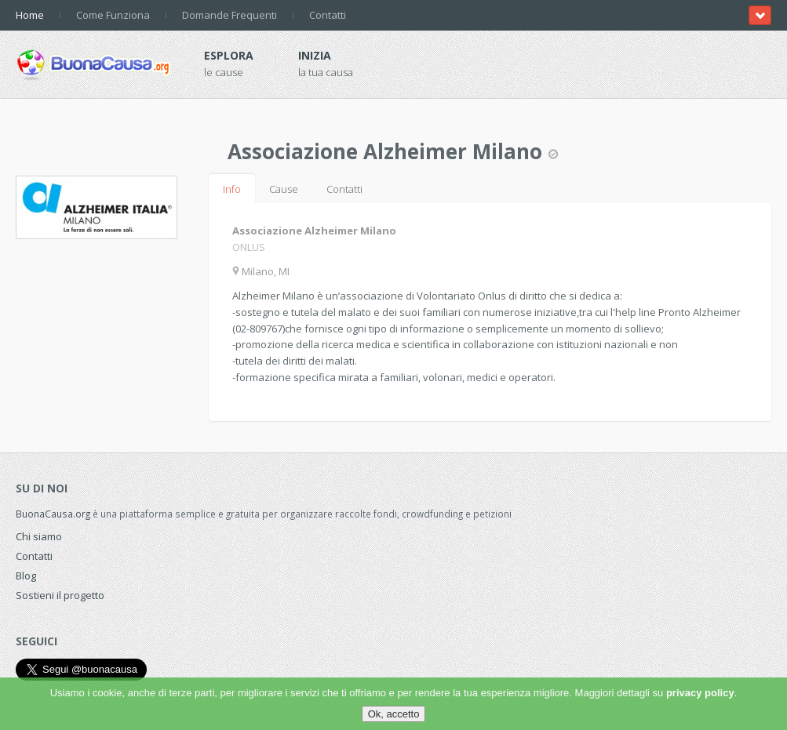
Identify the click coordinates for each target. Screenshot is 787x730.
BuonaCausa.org (53, 513)
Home (30, 15)
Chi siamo (39, 536)
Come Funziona (113, 15)
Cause (283, 189)
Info (232, 189)
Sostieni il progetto (60, 595)
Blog (26, 575)
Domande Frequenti (229, 15)
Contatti (327, 15)
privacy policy (700, 693)
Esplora (228, 55)
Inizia (314, 55)
